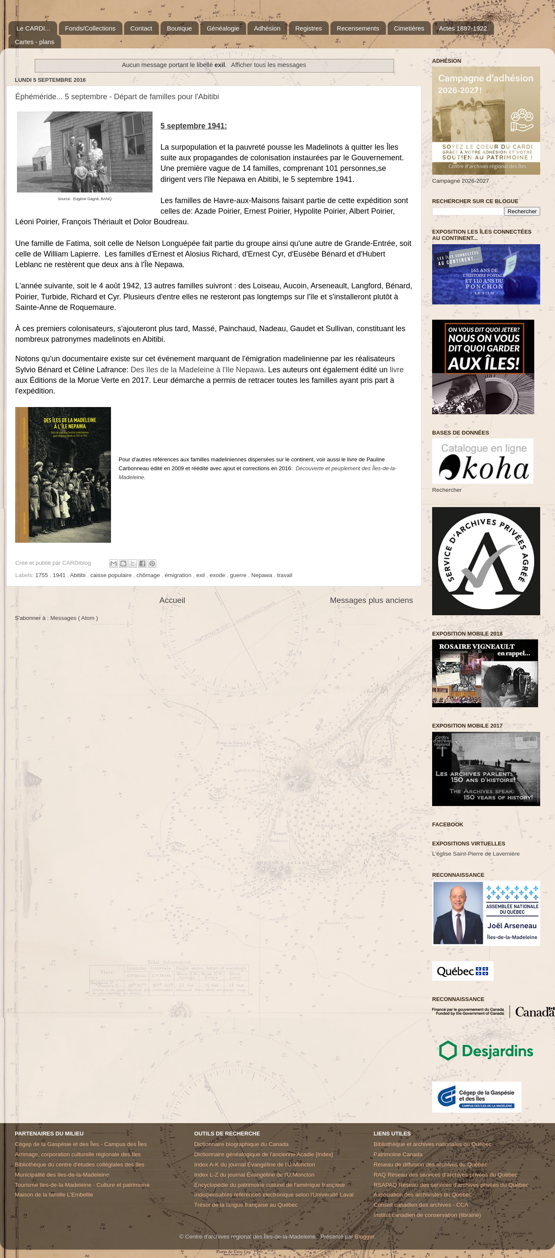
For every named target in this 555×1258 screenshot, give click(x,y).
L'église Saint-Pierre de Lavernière (476, 854)
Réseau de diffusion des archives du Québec (430, 1164)
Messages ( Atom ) (74, 618)
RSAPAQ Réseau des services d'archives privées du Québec (451, 1185)
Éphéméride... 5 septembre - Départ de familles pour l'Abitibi (117, 96)
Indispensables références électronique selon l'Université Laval (273, 1194)
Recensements (358, 28)
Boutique (179, 28)
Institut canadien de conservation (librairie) (427, 1215)
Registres (308, 28)
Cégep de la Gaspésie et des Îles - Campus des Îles (81, 1144)
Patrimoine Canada (398, 1154)
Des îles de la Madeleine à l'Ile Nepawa (197, 369)
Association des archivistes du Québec (423, 1194)
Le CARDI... (33, 28)
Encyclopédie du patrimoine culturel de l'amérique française (269, 1185)
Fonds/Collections (90, 28)
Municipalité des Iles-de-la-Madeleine (62, 1175)
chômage (148, 575)
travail (284, 575)
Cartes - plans (34, 41)
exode (218, 575)
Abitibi (78, 575)
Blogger (364, 1236)
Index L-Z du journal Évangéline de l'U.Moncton (254, 1175)
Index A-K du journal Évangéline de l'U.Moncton (254, 1164)
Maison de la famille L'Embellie (54, 1194)
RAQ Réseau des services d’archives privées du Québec (446, 1175)
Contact (141, 28)
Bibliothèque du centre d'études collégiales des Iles (79, 1164)
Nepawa (262, 575)
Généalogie (223, 28)
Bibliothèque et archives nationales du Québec (432, 1144)
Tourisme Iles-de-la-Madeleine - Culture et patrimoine (82, 1185)
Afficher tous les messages (268, 64)
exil (201, 575)
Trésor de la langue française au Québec (245, 1205)
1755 (42, 575)
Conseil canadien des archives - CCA (421, 1205)
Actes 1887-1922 (463, 28)
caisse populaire (111, 575)
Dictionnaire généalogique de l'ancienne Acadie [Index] (263, 1154)
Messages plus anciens (371, 600)
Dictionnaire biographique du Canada (241, 1144)
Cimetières (409, 28)
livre (397, 369)
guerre (239, 575)
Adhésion (267, 28)
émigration (179, 575)
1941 (60, 575)
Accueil (172, 600)
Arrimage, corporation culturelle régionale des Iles (78, 1154)
